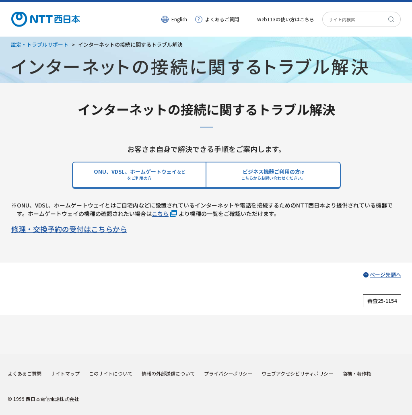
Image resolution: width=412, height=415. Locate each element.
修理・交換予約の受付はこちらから (69, 229)
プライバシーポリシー (228, 373)
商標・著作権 (356, 373)
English (179, 19)
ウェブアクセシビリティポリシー (297, 373)
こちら (160, 214)
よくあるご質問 (222, 19)
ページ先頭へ (385, 274)
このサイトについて (110, 373)
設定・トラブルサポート (39, 44)
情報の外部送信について (168, 373)
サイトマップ (65, 373)
